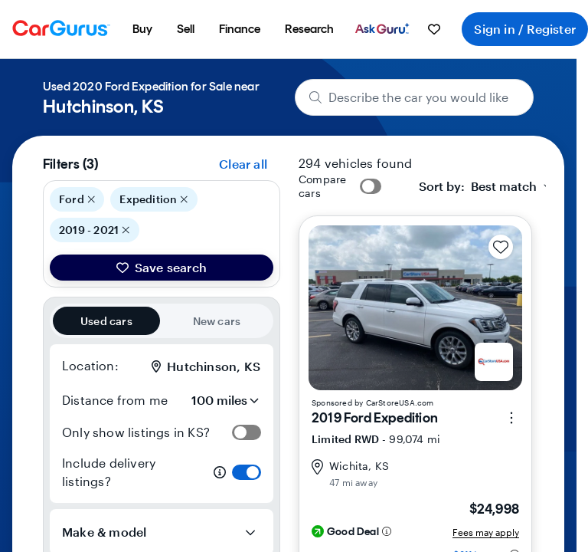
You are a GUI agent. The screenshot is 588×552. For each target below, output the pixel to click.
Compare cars (322, 185)
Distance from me (115, 400)
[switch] (246, 432)
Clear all (243, 163)
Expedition (153, 199)
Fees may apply (485, 532)
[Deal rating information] (386, 531)
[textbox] (478, 186)
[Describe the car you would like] (414, 97)
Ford (77, 199)
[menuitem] (142, 29)
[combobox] (487, 186)
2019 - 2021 (94, 230)
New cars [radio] (217, 320)
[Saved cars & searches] (434, 29)
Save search (161, 267)
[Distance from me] (218, 400)
